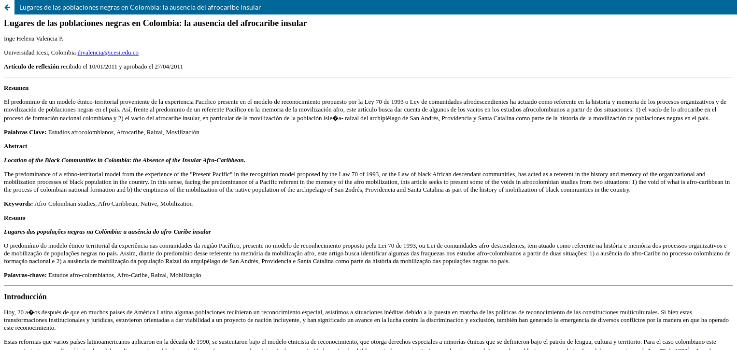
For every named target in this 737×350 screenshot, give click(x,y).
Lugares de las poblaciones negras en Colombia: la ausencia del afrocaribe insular (140, 7)
